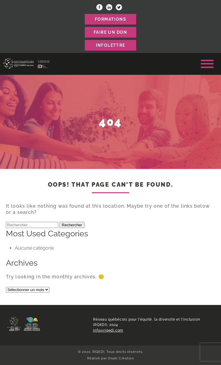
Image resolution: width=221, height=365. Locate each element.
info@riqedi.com (108, 330)
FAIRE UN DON (110, 32)
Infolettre (110, 45)
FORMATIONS (110, 19)
